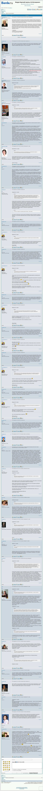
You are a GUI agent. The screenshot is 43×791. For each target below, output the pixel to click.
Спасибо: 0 (40, 33)
